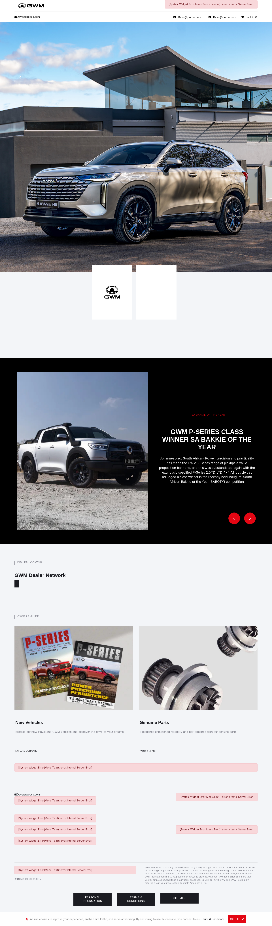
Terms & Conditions (136, 899)
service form (95, 188)
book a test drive (88, 199)
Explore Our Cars (26, 750)
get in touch (117, 206)
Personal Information (92, 899)
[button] (250, 518)
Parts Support (149, 751)
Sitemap (179, 898)
